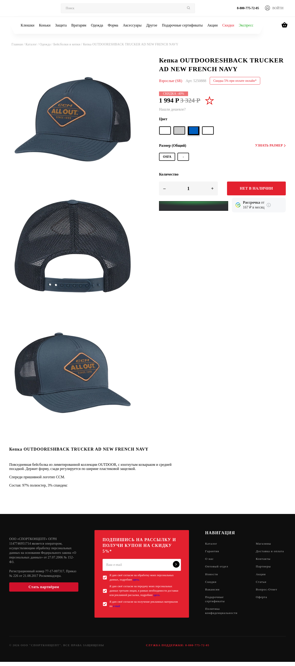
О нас (209, 564)
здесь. (136, 579)
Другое (151, 25)
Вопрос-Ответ (268, 595)
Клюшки (27, 25)
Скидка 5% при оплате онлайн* (235, 80)
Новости (211, 579)
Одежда (97, 25)
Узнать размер (270, 145)
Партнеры (264, 571)
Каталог (211, 544)
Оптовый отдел (217, 571)
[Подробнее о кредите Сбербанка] (269, 205)
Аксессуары (132, 25)
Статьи (262, 587)
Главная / (19, 44)
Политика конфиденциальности (222, 617)
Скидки (228, 25)
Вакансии (212, 595)
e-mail (116, 606)
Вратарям (78, 25)
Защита (61, 25)
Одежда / (46, 44)
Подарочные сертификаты (182, 25)
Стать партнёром (44, 587)
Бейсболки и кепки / (68, 44)
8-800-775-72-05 (248, 8)
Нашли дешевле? (172, 109)
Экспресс (246, 25)
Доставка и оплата (265, 554)
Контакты (264, 564)
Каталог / (33, 44)
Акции (212, 25)
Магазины (265, 544)
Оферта (263, 603)
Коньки (44, 25)
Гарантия (212, 551)
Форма (113, 25)
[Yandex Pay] (193, 206)
